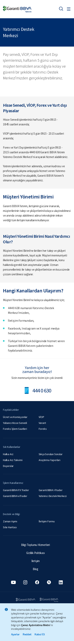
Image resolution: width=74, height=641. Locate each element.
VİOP (41, 417)
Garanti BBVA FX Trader (16, 490)
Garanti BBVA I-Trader (51, 490)
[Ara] (61, 8)
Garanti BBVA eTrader (15, 496)
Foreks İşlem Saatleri (15, 429)
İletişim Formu (47, 521)
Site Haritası (10, 527)
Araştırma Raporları (49, 460)
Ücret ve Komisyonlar (15, 417)
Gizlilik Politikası (35, 553)
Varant (42, 423)
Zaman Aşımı (10, 521)
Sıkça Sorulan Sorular (51, 454)
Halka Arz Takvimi (12, 460)
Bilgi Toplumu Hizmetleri (35, 545)
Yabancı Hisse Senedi (15, 423)
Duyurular (8, 466)
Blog (35, 569)
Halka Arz (8, 454)
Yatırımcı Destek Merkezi (53, 496)
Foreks (43, 429)
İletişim (35, 561)
